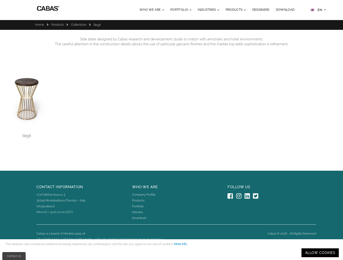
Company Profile (143, 194)
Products (57, 24)
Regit (26, 136)
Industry (137, 212)
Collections (78, 24)
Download (139, 218)
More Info (180, 244)
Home (39, 24)
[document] (172, 249)
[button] (318, 10)
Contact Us (14, 256)
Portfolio (138, 206)
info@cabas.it (45, 206)
